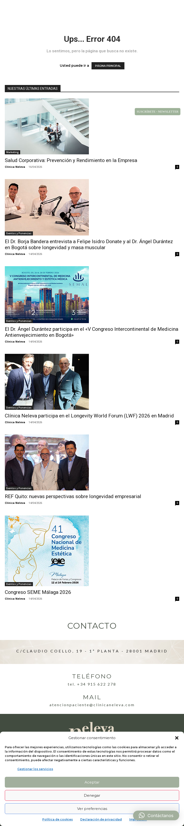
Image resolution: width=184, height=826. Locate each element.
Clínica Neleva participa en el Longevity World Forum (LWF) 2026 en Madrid (89, 416)
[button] (176, 738)
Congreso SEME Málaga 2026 (38, 592)
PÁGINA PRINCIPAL (108, 65)
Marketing (12, 152)
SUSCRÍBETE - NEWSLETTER (157, 111)
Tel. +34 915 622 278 (92, 684)
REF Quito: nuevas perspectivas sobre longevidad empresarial (73, 496)
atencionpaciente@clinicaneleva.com (92, 704)
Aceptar (92, 782)
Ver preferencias (92, 808)
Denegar (92, 795)
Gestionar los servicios (35, 769)
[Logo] (23, 9)
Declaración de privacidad (101, 819)
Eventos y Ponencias (18, 233)
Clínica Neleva (15, 167)
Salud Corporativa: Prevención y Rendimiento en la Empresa (71, 160)
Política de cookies (57, 819)
